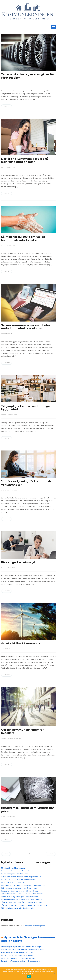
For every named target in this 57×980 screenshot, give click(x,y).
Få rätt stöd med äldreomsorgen (13, 868)
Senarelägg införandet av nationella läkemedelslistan (20, 961)
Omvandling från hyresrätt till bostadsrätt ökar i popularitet (23, 885)
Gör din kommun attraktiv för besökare (22, 731)
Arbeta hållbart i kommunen (21, 643)
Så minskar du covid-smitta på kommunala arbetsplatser (23, 238)
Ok (29, 977)
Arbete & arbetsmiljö (9, 167)
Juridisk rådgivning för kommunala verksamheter (26, 483)
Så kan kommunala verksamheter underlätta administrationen (25, 327)
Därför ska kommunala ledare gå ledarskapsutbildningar (25, 160)
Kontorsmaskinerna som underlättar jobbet (27, 809)
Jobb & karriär (6, 83)
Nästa (51, 854)
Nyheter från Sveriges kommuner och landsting (28, 939)
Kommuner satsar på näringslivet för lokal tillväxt (19, 871)
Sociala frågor (7, 648)
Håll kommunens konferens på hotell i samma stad (19, 888)
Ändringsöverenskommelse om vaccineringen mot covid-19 (22, 949)
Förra (6, 854)
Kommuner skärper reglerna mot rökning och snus (19, 891)
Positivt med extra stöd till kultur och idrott (17, 952)
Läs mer (6, 106)
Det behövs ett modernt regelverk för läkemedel (18, 958)
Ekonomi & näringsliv (9, 490)
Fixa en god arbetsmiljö (18, 562)
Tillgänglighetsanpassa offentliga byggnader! (25, 407)
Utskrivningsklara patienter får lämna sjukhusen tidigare (21, 947)
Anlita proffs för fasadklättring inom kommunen (18, 879)
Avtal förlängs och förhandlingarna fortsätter (18, 955)
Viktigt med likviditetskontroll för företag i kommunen (21, 877)
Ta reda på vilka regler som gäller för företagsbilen (27, 76)
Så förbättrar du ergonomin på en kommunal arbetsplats (22, 894)
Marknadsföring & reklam (11, 738)
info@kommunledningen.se (35, 926)
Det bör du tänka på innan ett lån (13, 882)
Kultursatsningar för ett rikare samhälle (15, 874)
